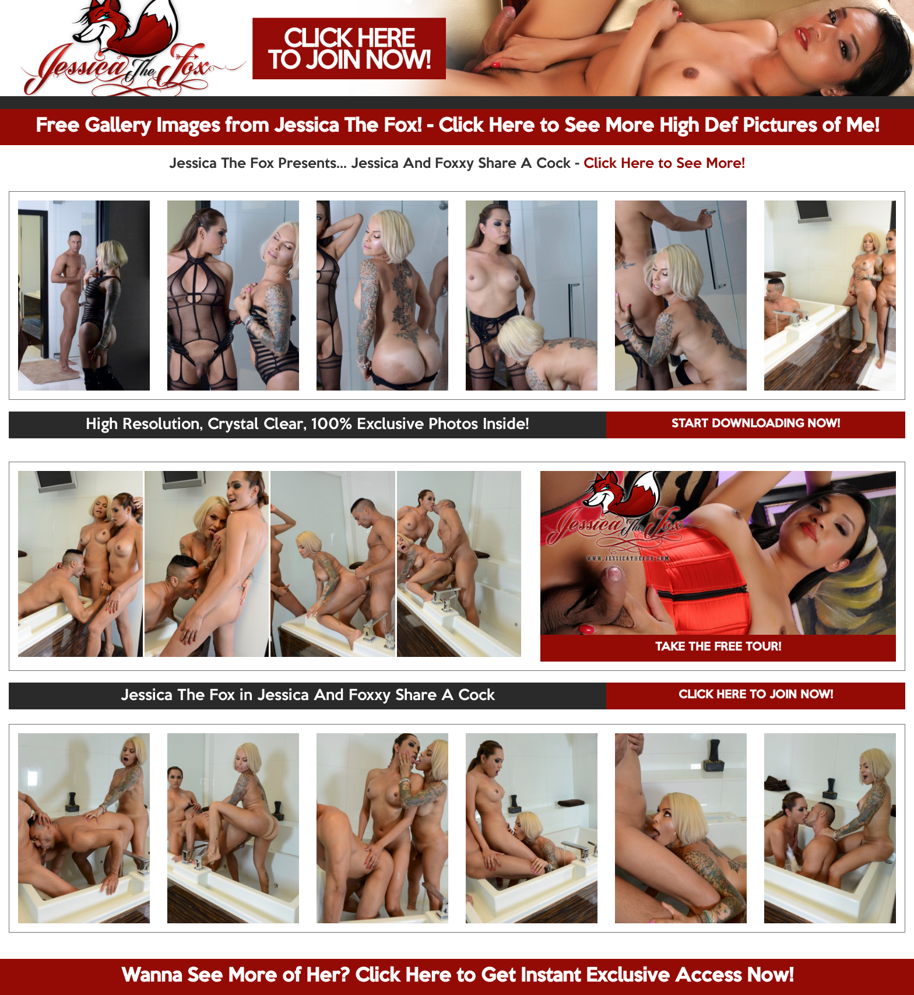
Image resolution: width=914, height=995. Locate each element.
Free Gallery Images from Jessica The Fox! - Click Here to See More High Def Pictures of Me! (457, 126)
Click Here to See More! (664, 163)
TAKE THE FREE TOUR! (718, 647)
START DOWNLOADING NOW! (756, 424)
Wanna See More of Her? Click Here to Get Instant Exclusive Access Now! (457, 976)
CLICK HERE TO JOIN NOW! (756, 695)
